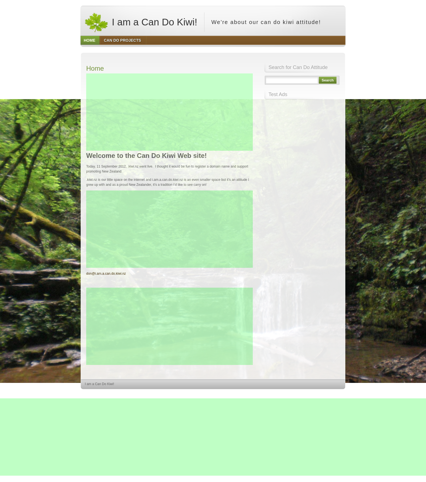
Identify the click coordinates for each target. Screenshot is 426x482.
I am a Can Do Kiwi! (140, 22)
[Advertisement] (169, 112)
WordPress (305, 394)
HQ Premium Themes (331, 394)
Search (327, 80)
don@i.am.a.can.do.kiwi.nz (106, 274)
